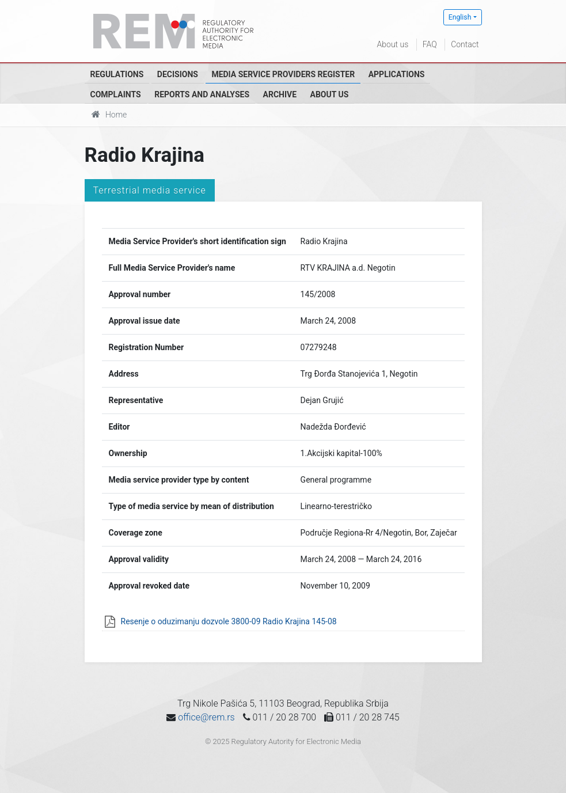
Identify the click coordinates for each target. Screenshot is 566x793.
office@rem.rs (206, 717)
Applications (397, 74)
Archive (280, 94)
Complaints (115, 94)
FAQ (430, 44)
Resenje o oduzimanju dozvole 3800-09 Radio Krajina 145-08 (229, 621)
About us (393, 44)
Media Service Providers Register (283, 74)
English (460, 17)
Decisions (177, 74)
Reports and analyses (201, 94)
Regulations (117, 74)
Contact (464, 44)
